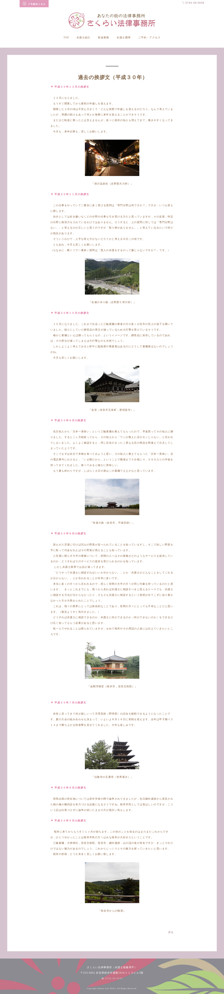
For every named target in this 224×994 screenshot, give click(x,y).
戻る (171, 932)
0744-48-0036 (193, 2)
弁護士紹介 (84, 37)
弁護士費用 (124, 37)
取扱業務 (103, 37)
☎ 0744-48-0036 (111, 978)
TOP (66, 37)
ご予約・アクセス (149, 37)
